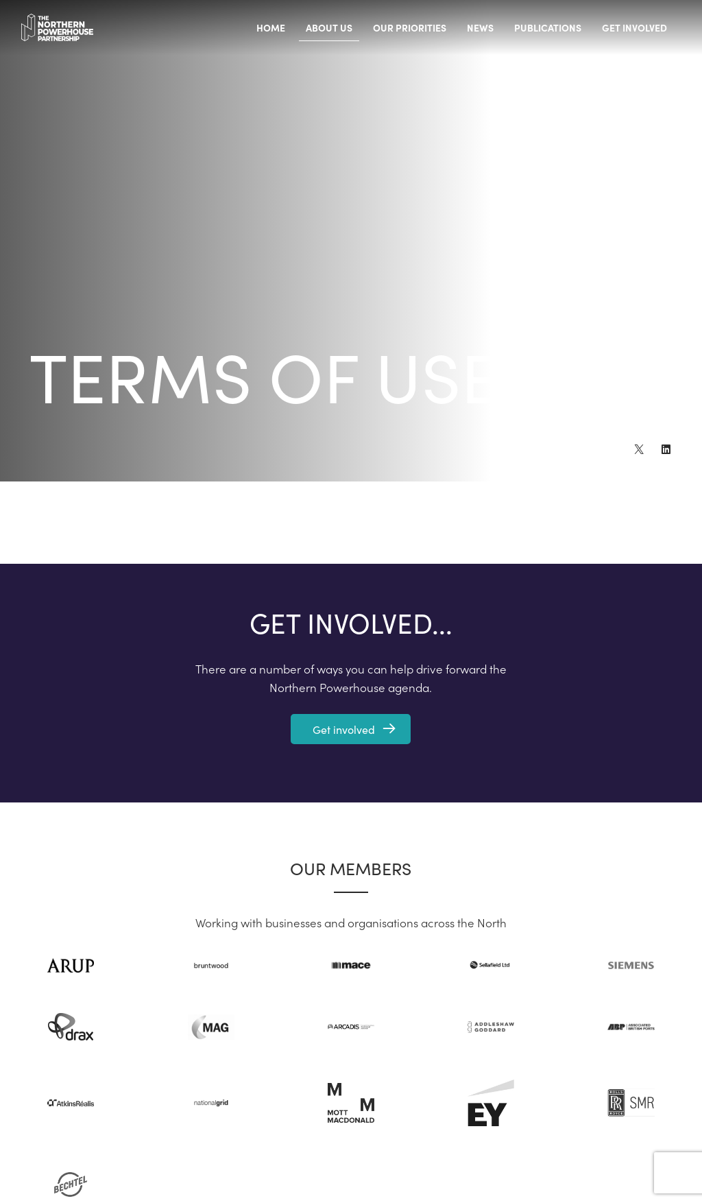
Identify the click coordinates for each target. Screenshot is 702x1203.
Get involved (634, 27)
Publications (547, 27)
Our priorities (409, 27)
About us (329, 27)
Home (270, 27)
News (480, 27)
